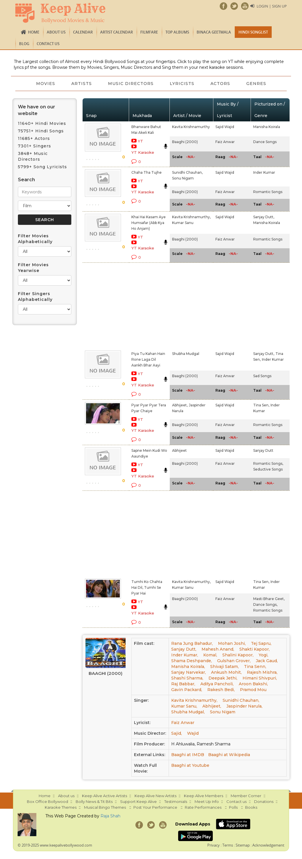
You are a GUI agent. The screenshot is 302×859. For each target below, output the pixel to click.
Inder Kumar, (184, 655)
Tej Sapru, (261, 643)
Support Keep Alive (138, 801)
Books (251, 807)
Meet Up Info (207, 801)
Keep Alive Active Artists (104, 795)
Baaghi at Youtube (190, 765)
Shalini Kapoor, (237, 655)
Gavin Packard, (186, 689)
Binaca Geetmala (214, 32)
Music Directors (131, 83)
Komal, (210, 655)
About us (56, 32)
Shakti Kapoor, (254, 649)
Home (33, 32)
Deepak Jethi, (222, 678)
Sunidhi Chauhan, (187, 172)
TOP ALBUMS (177, 32)
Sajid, (176, 733)
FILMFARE (149, 32)
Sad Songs (262, 376)
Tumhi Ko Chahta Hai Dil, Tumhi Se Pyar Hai (146, 587)
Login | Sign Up (272, 6)
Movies (45, 83)
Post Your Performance (155, 807)
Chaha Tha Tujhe (146, 172)
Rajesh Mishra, (262, 672)
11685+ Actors (34, 138)
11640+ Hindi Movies (42, 123)
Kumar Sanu (182, 223)
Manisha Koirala (266, 127)
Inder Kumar (264, 172)
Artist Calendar (116, 32)
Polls (233, 807)
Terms (227, 845)
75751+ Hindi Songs (41, 131)
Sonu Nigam (183, 178)
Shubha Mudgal (185, 353)
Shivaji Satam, (224, 666)
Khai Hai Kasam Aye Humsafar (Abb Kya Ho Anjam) (148, 223)
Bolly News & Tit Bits (94, 801)
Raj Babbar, (183, 683)
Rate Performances (203, 807)
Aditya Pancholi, (217, 683)
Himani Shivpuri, (260, 678)
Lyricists (182, 83)
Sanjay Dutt (263, 450)
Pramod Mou (253, 689)
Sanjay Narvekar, (188, 672)
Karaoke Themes (61, 807)
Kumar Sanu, (184, 706)
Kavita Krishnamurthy (191, 127)
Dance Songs (265, 142)
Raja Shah (110, 816)
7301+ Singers (34, 146)
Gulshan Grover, (234, 660)
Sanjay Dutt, (263, 217)
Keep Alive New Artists (155, 795)
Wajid (193, 733)
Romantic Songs (267, 192)
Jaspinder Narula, (244, 706)
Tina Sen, (261, 405)
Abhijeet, (180, 405)
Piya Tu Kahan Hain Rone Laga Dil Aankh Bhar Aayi (148, 359)
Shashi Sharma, (187, 678)
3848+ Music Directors (33, 156)
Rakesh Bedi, (221, 689)
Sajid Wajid (224, 127)
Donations (263, 801)
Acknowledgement (268, 845)
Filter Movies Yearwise (33, 267)
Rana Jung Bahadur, (192, 643)
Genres (256, 83)
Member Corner (246, 795)
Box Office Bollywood (47, 801)
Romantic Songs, (268, 463)
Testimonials (175, 801)
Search (26, 179)
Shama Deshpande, (191, 660)
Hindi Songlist (253, 32)
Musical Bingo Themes (105, 807)
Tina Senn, (255, 666)
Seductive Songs (268, 469)
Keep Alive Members (203, 795)
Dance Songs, (265, 604)
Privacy (213, 845)
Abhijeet (179, 450)
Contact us (48, 43)
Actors (220, 83)
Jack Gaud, (267, 660)
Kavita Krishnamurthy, (191, 217)
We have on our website (36, 110)
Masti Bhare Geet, (269, 599)
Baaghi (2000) (185, 142)
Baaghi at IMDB (187, 754)
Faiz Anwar (225, 142)
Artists (81, 83)
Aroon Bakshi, (253, 683)
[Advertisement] (144, 305)
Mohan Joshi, (232, 643)
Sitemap (243, 845)
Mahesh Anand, (218, 649)
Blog (24, 43)
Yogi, (263, 655)
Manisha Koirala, (188, 666)
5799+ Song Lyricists (42, 166)
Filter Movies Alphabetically (35, 238)
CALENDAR (83, 32)
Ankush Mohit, (226, 672)
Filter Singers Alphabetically (35, 296)
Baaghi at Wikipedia (229, 754)
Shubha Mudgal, (188, 711)
